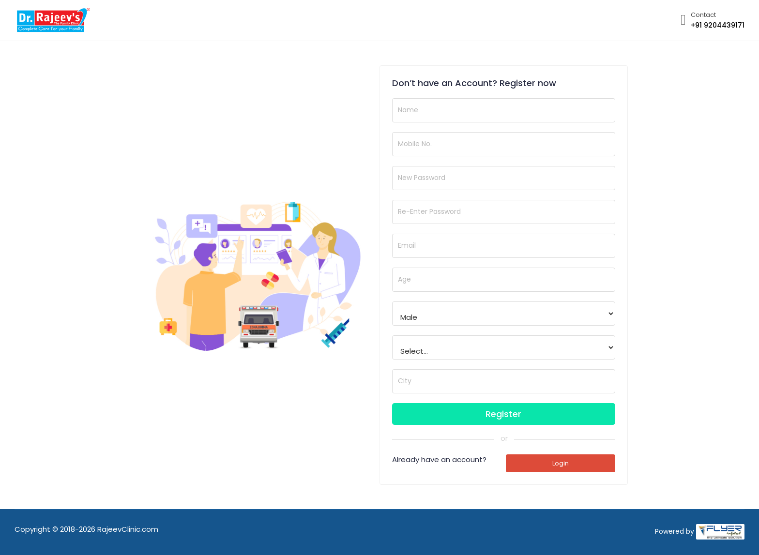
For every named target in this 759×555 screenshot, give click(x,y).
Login (560, 463)
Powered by (674, 531)
